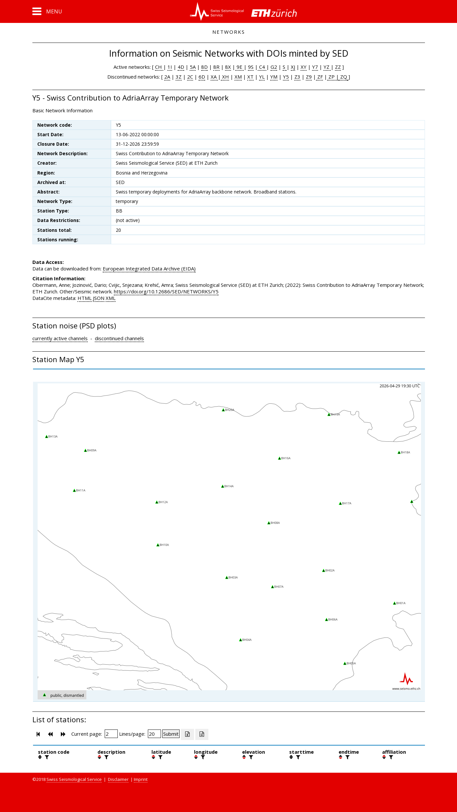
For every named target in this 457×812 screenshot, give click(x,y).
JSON (98, 298)
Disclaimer (118, 779)
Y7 (315, 67)
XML (110, 298)
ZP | (333, 76)
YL (262, 76)
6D (202, 76)
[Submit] (171, 733)
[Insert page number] (111, 733)
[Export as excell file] (187, 734)
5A (193, 67)
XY (304, 67)
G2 (274, 67)
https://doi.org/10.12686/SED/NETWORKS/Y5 (166, 291)
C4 (262, 67)
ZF (319, 76)
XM (238, 76)
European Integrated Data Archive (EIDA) (149, 268)
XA (214, 76)
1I (169, 67)
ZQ (343, 76)
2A (167, 76)
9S (251, 67)
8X (228, 67)
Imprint (141, 779)
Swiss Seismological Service (74, 779)
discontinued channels (119, 338)
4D (181, 67)
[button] (47, 11)
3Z (179, 76)
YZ (327, 67)
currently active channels (60, 338)
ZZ (338, 67)
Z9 (309, 76)
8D (204, 67)
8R (216, 67)
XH (225, 76)
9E (239, 67)
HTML (85, 298)
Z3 (297, 76)
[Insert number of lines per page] (154, 733)
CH (159, 67)
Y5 (286, 76)
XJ (293, 67)
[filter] (46, 757)
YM (273, 76)
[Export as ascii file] (201, 734)
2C (190, 76)
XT (250, 76)
